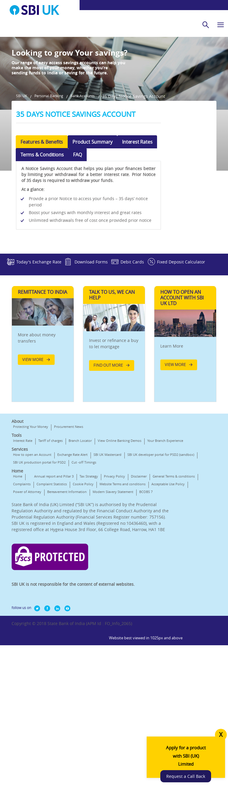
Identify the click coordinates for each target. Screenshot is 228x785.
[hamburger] (220, 24)
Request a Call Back (191, 768)
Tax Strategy (89, 557)
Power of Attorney (118, 573)
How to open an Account (32, 528)
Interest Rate (22, 506)
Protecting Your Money (30, 492)
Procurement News (68, 492)
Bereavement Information (33, 580)
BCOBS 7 (111, 580)
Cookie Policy (131, 565)
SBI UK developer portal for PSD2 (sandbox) (46, 535)
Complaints (70, 565)
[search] (205, 24)
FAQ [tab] (77, 201)
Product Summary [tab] (92, 188)
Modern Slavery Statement (78, 580)
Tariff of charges (50, 506)
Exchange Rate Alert (72, 528)
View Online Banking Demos (119, 506)
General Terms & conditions (34, 565)
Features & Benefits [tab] (41, 188)
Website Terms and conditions (36, 573)
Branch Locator (80, 506)
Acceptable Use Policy (81, 573)
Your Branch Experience (31, 514)
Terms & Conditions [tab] (42, 201)
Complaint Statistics (100, 565)
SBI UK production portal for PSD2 (112, 535)
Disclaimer (139, 557)
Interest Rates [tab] (137, 188)
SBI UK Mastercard (107, 528)
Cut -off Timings (25, 543)
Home (17, 557)
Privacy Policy (114, 557)
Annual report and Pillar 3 (54, 557)
